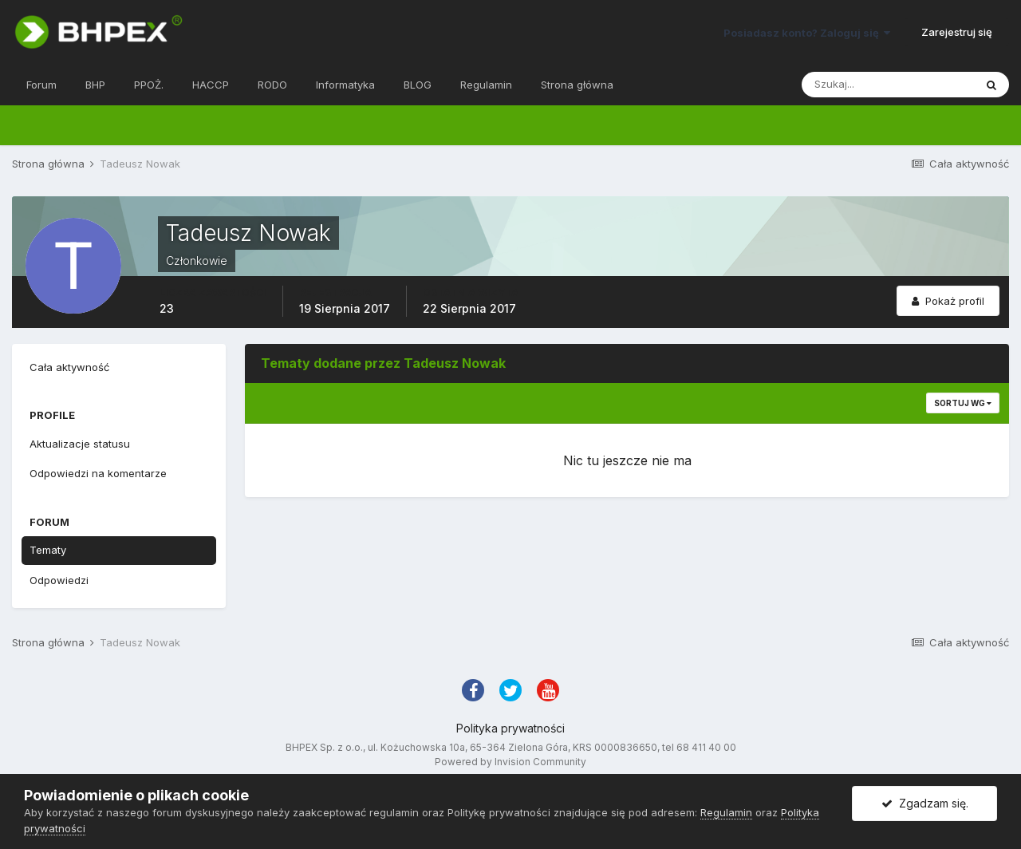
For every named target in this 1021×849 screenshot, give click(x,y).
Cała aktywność (69, 367)
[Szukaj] (888, 84)
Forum (41, 84)
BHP (95, 84)
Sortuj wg (962, 403)
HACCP (210, 84)
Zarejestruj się (956, 32)
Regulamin (486, 84)
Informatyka (345, 84)
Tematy (48, 549)
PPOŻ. (149, 84)
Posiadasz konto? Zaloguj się (806, 32)
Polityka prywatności (510, 728)
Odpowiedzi (59, 580)
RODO (272, 84)
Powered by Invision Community (510, 762)
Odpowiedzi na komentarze (98, 473)
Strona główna (577, 84)
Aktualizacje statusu (80, 443)
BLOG (418, 84)
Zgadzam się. (924, 803)
